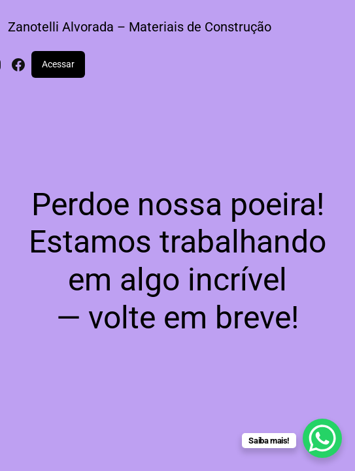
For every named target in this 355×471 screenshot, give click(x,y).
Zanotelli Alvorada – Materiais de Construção (139, 27)
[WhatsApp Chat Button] (322, 438)
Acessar (58, 64)
